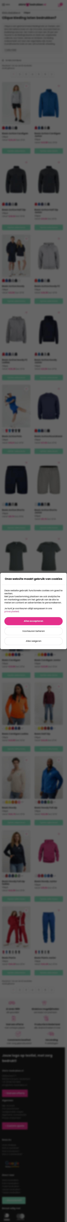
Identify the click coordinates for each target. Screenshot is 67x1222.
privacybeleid (11, 611)
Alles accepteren (33, 621)
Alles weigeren (33, 641)
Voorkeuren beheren (33, 631)
